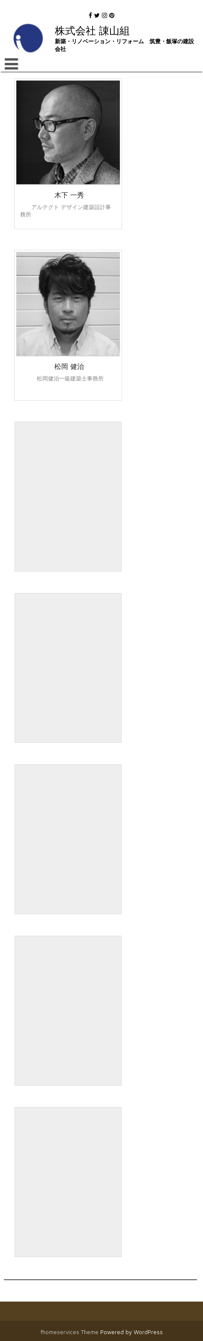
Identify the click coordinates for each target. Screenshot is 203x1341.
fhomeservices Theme (70, 1332)
